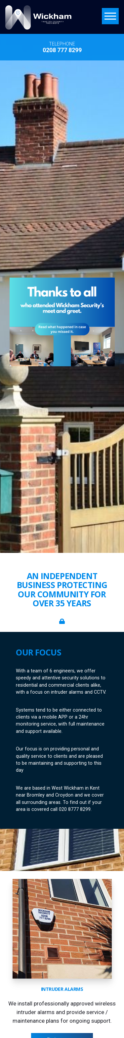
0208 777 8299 (62, 49)
